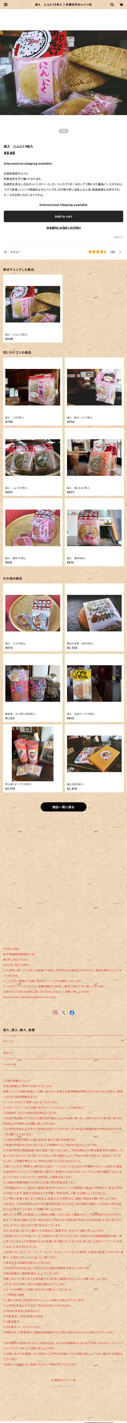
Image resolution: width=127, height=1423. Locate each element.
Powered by (63, 1386)
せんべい (8, 1041)
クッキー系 (9, 1064)
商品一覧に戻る (64, 807)
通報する (118, 237)
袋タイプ (8, 1052)
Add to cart (63, 216)
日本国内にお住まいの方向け (63, 227)
